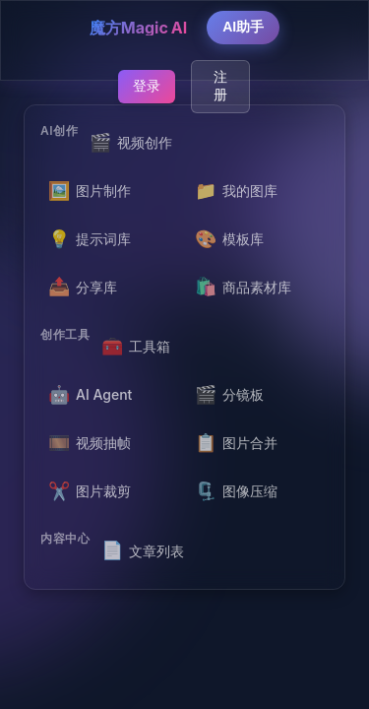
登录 (146, 86)
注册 (220, 85)
